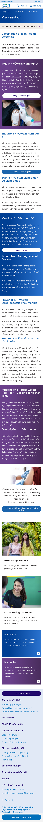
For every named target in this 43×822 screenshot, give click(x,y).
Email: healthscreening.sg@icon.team (18, 793)
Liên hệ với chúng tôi (13, 785)
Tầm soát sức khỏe (11, 700)
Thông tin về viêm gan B (21, 172)
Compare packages (10, 738)
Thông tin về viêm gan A (22, 95)
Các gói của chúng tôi (13, 730)
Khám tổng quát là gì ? (11, 704)
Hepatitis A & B (30, 26)
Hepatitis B (17, 26)
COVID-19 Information (13, 724)
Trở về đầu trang (16, 693)
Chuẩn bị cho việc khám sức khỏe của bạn (20, 711)
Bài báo (5, 778)
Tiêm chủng (7, 760)
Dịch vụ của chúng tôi (13, 748)
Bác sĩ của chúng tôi (12, 766)
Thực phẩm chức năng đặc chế (15, 756)
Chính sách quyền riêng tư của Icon (18, 807)
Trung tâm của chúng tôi (14, 772)
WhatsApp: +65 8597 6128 (13, 789)
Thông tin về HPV (21, 250)
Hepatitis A (6, 26)
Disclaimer (18, 812)
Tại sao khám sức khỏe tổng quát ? (17, 708)
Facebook (7, 800)
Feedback (6, 812)
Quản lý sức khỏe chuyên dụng (15, 752)
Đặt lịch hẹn (8, 717)
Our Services (19, 11)
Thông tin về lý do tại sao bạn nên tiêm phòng (22, 509)
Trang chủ (6, 11)
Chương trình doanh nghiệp (14, 742)
